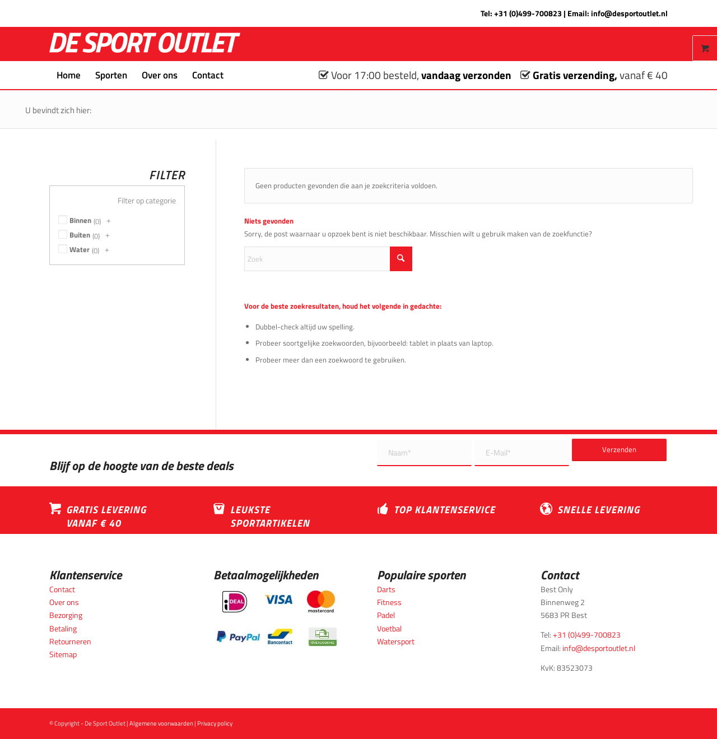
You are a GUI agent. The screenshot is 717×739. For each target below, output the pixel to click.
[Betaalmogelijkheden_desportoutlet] (276, 618)
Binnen (80, 220)
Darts (386, 589)
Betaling (63, 628)
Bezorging (65, 615)
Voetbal (389, 628)
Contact (62, 589)
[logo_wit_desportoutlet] (144, 43)
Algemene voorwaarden (161, 723)
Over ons (64, 602)
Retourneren (70, 641)
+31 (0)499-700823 (528, 13)
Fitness (389, 602)
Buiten (79, 234)
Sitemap (63, 654)
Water (79, 249)
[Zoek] (238, 75)
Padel (386, 615)
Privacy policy (214, 723)
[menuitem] (68, 75)
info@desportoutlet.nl (629, 13)
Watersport (396, 641)
